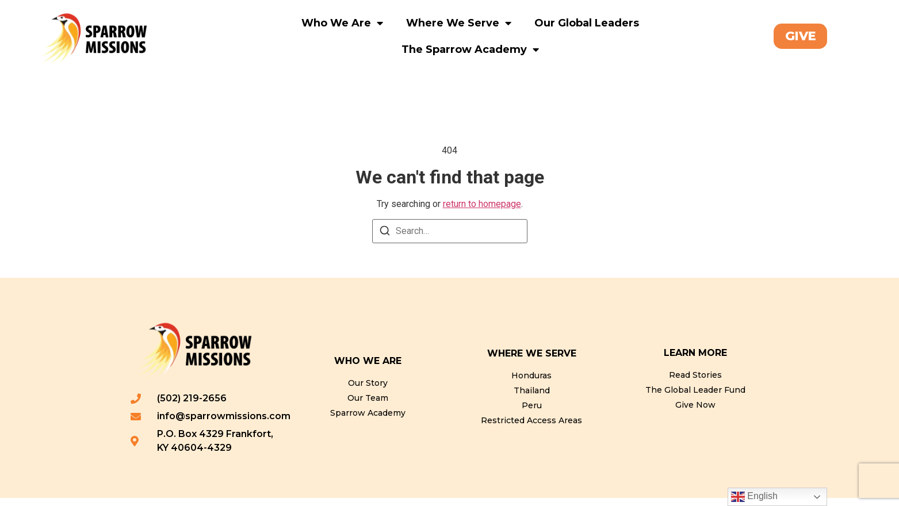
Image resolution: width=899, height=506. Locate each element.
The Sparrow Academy (470, 49)
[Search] (385, 240)
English (754, 497)
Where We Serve (458, 23)
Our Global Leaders (586, 23)
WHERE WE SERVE (531, 361)
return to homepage (482, 211)
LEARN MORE (695, 360)
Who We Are (342, 23)
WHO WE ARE (367, 368)
